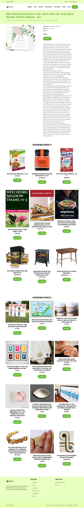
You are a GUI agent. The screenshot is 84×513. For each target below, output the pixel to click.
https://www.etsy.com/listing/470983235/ (53, 96)
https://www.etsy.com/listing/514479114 (52, 77)
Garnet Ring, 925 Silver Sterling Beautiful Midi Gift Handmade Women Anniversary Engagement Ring (42, 457)
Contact (52, 505)
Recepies (41, 7)
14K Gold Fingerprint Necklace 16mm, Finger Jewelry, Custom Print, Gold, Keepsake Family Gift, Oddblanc (42, 368)
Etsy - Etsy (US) (57, 26)
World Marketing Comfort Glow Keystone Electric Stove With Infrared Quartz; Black (42, 273)
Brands (35, 482)
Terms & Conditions (60, 505)
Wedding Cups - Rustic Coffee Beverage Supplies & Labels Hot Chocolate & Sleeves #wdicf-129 (66, 320)
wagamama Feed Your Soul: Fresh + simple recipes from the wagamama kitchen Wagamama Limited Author (67, 222)
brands (30, 7)
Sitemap (76, 505)
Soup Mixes (57, 7)
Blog (69, 7)
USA (67, 1)
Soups (64, 7)
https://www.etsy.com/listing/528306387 (52, 86)
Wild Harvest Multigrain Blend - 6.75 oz (17, 174)
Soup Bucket (48, 7)
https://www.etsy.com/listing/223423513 (52, 89)
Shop (74, 7)
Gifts (35, 7)
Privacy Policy (69, 505)
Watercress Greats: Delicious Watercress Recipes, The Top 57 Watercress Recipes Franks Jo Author (42, 225)
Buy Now (47, 38)
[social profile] (12, 2)
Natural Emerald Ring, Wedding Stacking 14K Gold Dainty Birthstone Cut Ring (67, 360)
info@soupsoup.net (73, 1)
